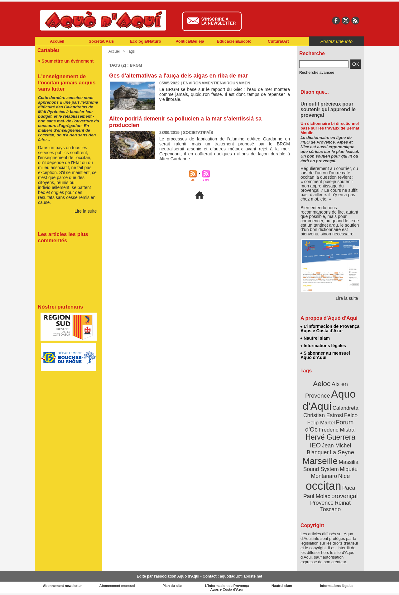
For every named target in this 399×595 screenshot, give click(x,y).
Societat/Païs (101, 41)
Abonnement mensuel (117, 586)
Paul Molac (316, 496)
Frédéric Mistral (337, 430)
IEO (315, 445)
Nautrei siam (315, 338)
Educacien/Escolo (234, 41)
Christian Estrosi (323, 415)
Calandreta (345, 408)
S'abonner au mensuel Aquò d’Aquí (325, 355)
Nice (344, 476)
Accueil (57, 41)
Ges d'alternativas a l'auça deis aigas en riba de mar (178, 76)
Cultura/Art (278, 41)
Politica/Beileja (189, 41)
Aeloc (321, 384)
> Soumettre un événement (66, 61)
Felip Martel (321, 423)
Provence (322, 503)
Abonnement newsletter (62, 586)
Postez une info (336, 41)
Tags (131, 51)
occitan (323, 485)
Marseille (320, 461)
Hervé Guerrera (330, 437)
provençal (344, 496)
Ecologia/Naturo (145, 41)
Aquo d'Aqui (329, 400)
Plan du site (172, 586)
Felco (351, 415)
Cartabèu (48, 50)
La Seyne (341, 452)
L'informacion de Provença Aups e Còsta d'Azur (329, 328)
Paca (348, 487)
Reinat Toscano (335, 506)
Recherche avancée (316, 72)
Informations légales (323, 345)
